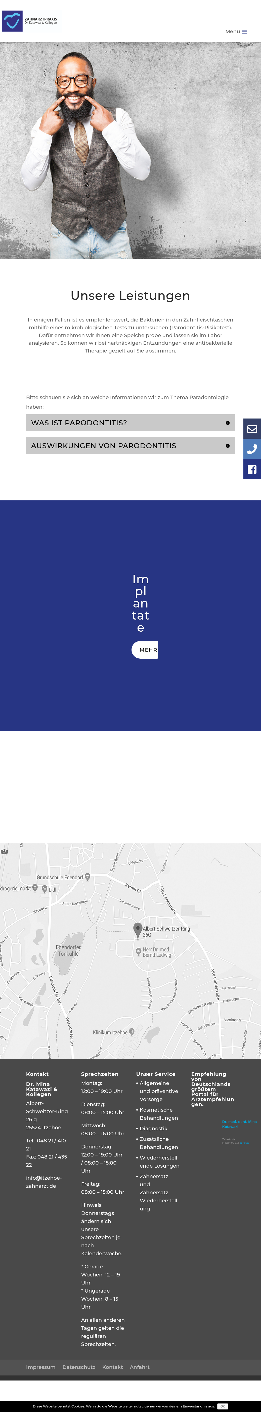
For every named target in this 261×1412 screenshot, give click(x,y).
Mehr (148, 650)
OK (223, 1406)
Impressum (41, 1367)
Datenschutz (78, 1367)
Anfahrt (140, 1367)
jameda (244, 1142)
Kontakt (112, 1367)
